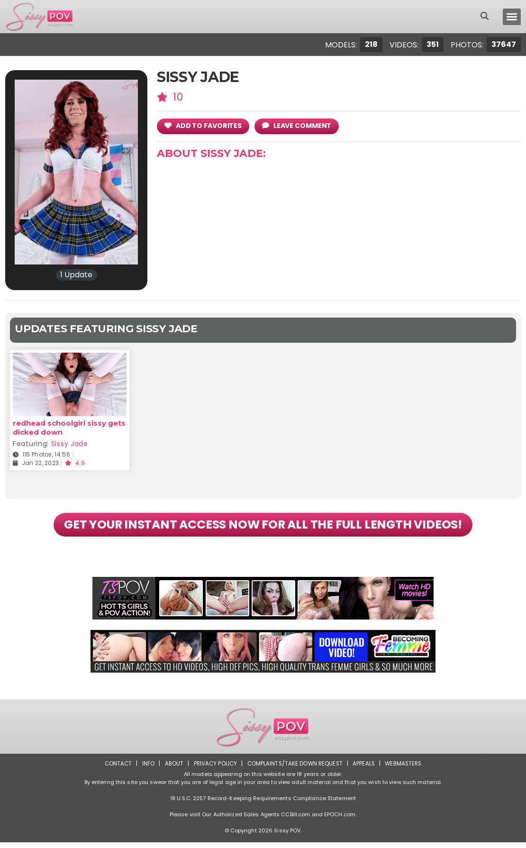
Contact (114, 769)
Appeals (365, 769)
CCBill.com (295, 820)
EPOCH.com (339, 820)
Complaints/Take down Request (295, 769)
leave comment (301, 125)
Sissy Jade (69, 443)
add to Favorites (204, 125)
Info (145, 769)
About (171, 769)
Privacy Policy (213, 769)
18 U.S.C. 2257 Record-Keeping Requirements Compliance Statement (263, 804)
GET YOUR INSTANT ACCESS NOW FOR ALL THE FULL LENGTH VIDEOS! (263, 528)
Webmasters (406, 769)
